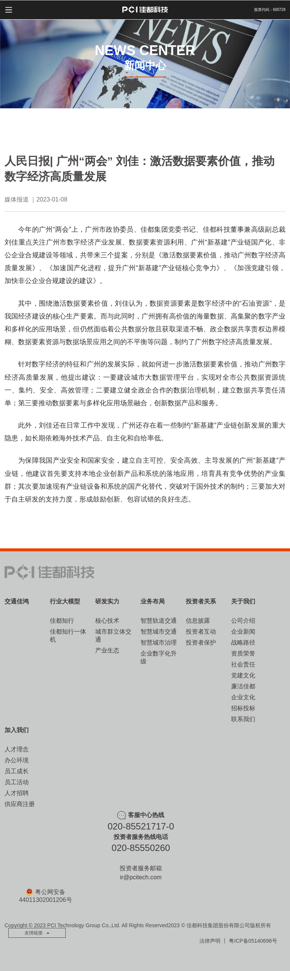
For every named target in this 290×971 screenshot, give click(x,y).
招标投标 (243, 708)
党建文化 (243, 675)
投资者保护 (201, 642)
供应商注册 (20, 804)
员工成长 (17, 771)
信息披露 (198, 620)
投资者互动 (201, 631)
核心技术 (107, 620)
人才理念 (17, 749)
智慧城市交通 (158, 631)
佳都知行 (62, 620)
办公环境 (17, 760)
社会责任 (243, 664)
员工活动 (17, 782)
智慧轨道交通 (158, 620)
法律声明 (210, 941)
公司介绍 (243, 620)
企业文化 (243, 697)
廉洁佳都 (243, 686)
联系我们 (243, 719)
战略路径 (243, 642)
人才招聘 (17, 793)
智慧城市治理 (158, 642)
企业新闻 (243, 631)
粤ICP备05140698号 (253, 941)
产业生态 (107, 650)
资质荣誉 (243, 653)
